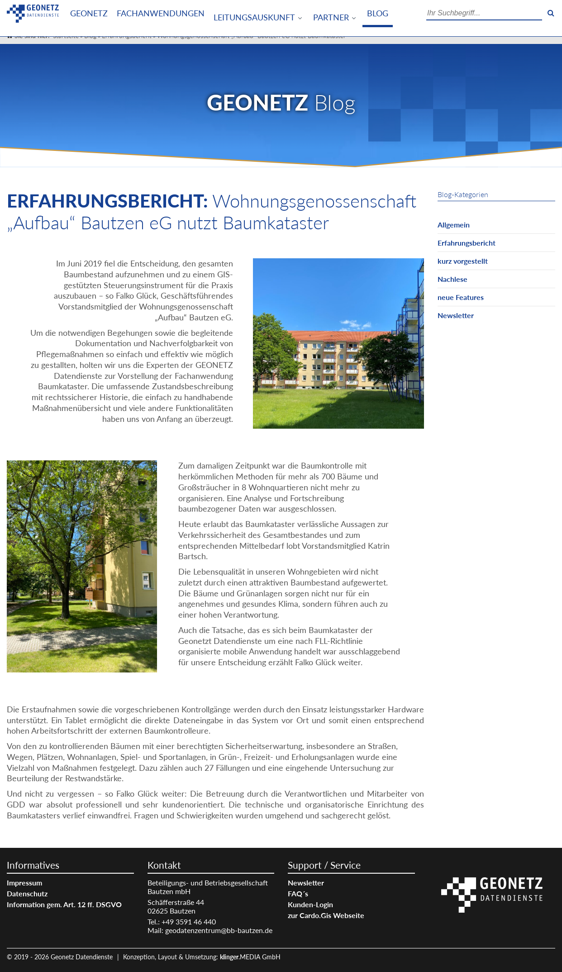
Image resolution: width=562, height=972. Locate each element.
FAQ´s (298, 893)
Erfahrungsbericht (466, 242)
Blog (377, 13)
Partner (331, 17)
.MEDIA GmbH (250, 957)
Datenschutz (27, 893)
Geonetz (89, 13)
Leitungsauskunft (254, 17)
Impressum (24, 882)
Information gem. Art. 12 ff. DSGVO (64, 904)
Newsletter (456, 315)
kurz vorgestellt (463, 260)
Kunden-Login (310, 904)
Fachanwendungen (161, 13)
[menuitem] (89, 13)
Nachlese (452, 279)
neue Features (461, 297)
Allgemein (454, 224)
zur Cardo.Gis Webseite (326, 915)
